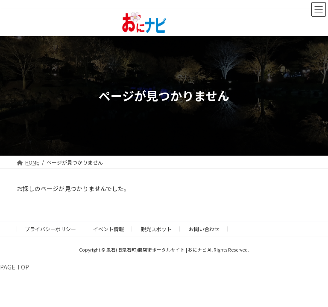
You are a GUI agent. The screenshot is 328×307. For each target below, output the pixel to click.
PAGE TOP (14, 267)
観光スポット (156, 228)
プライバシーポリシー (50, 228)
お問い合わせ (204, 228)
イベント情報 (108, 228)
